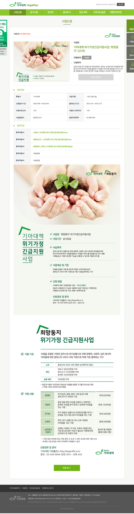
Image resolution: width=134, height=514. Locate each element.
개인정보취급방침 (34, 488)
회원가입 (98, 4)
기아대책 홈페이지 (14, 488)
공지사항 (34, 12)
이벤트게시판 (116, 12)
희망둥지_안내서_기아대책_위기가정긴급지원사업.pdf (52, 146)
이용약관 (24, 488)
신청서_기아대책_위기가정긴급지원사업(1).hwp (50, 132)
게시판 (50, 12)
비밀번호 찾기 (112, 4)
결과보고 (67, 12)
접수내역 (83, 12)
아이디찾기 (105, 4)
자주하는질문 (99, 12)
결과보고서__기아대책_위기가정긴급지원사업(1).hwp (52, 139)
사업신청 (18, 12)
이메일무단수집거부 (48, 488)
